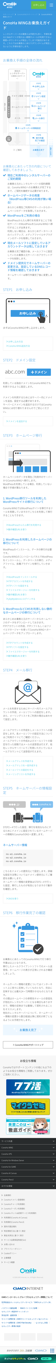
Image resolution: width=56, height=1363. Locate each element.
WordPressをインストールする (22, 576)
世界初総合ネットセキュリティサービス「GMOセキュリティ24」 (26, 1302)
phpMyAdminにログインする (21, 598)
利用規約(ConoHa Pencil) (14, 1222)
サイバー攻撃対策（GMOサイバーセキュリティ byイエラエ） (25, 1319)
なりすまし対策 (42, 1323)
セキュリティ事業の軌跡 (10, 1326)
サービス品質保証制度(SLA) (15, 1240)
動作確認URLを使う (17, 529)
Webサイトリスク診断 (28, 1308)
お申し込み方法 (15, 341)
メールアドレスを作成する (20, 760)
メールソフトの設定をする (20, 769)
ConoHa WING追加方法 (19, 345)
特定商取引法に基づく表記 (14, 1231)
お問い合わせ (9, 1244)
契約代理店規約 (10, 1226)
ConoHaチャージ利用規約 (14, 1204)
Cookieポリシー (10, 1253)
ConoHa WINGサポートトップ (27, 14)
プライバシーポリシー (13, 1249)
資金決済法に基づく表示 (14, 1235)
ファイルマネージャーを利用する (24, 589)
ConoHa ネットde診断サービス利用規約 (20, 1213)
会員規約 (7, 1195)
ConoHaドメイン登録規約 (14, 1199)
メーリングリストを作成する (21, 774)
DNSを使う (13, 898)
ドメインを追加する (17, 421)
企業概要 (7, 1257)
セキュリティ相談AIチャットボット (15, 1312)
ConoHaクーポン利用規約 (14, 1208)
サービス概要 (9, 1262)
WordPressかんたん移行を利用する (24, 524)
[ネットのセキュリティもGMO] (28, 1359)
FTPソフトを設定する (18, 585)
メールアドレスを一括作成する (22, 765)
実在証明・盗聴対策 (9, 1315)
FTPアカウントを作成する (20, 581)
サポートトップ (8, 14)
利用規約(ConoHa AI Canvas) (15, 1217)
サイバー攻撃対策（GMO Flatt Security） (17, 1323)
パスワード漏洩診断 (9, 1308)
